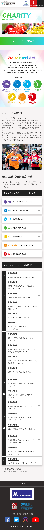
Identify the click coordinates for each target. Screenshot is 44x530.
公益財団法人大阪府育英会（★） (20, 297)
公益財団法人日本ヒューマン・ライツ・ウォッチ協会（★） (22, 441)
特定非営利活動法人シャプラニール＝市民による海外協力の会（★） (22, 350)
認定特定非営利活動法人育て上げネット (22, 372)
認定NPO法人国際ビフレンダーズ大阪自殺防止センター (22, 307)
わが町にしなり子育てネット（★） (21, 463)
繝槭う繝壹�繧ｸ (33, 5)
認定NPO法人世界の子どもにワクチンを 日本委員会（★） (22, 362)
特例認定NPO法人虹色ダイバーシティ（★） (22, 407)
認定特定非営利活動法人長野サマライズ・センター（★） (22, 396)
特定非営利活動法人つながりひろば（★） (21, 384)
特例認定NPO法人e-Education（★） (21, 277)
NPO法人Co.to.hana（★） (17, 318)
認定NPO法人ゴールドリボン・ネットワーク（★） (22, 328)
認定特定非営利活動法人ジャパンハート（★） (22, 339)
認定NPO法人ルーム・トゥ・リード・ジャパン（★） (22, 453)
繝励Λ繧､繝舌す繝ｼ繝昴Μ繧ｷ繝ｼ (23, 514)
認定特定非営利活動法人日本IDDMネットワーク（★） (22, 419)
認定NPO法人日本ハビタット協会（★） (22, 429)
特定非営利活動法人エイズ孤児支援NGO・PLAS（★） (21, 287)
